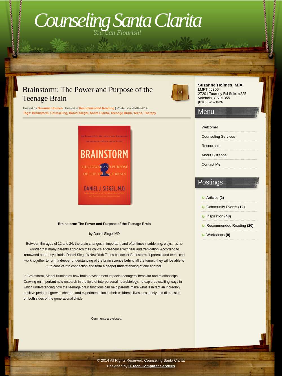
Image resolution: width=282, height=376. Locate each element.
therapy (150, 113)
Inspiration (214, 216)
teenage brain (121, 113)
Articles (212, 197)
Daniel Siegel (78, 113)
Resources (210, 146)
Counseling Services (218, 136)
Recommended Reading (96, 108)
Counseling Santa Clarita (117, 20)
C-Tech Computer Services (151, 366)
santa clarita (99, 113)
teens (138, 113)
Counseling (58, 113)
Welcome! (210, 127)
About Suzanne (214, 155)
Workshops (215, 235)
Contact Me (211, 164)
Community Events (221, 207)
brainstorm (40, 113)
